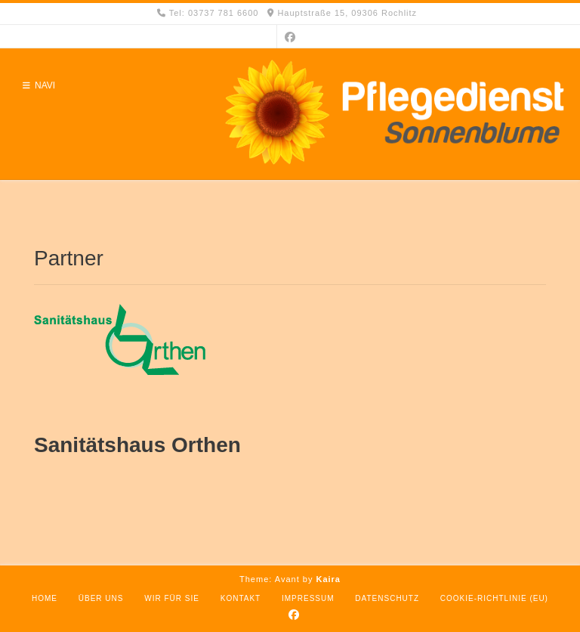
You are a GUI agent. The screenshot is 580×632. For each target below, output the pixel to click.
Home (44, 598)
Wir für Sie (171, 598)
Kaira (328, 579)
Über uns (101, 598)
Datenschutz (387, 598)
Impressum (308, 598)
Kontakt (241, 598)
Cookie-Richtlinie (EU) (494, 598)
